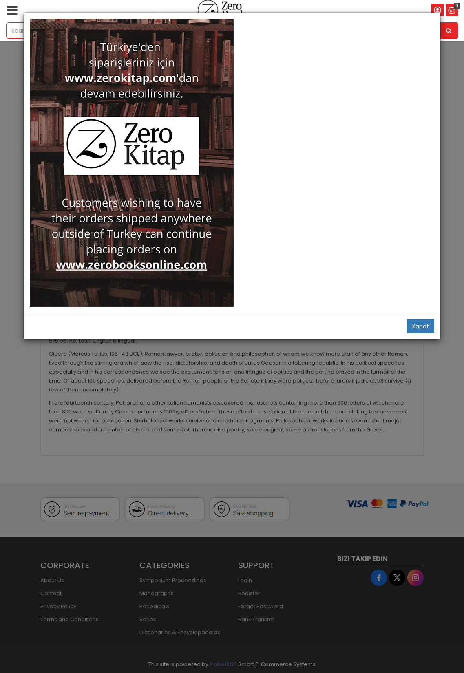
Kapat (420, 326)
